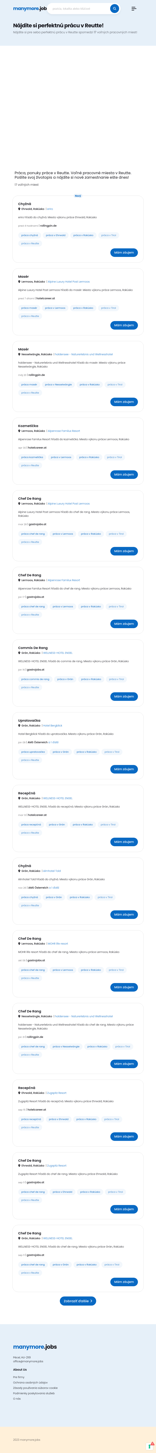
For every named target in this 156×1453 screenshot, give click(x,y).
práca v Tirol (108, 235)
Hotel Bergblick (52, 725)
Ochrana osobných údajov (30, 1382)
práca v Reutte (30, 243)
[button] (134, 8)
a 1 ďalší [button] (53, 742)
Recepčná (26, 793)
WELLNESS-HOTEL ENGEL (58, 653)
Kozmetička (28, 425)
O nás (17, 1399)
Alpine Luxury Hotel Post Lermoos (69, 281)
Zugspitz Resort (57, 1093)
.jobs (31, 8)
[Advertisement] (78, 110)
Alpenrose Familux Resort (64, 431)
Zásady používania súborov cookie (35, 1388)
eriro (50, 209)
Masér (23, 276)
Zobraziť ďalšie (78, 1301)
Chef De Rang (29, 498)
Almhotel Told (52, 871)
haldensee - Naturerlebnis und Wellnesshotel (84, 354)
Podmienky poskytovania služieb (34, 1393)
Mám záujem (124, 252)
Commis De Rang (33, 647)
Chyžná (24, 204)
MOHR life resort (58, 943)
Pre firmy (18, 1377)
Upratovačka (29, 720)
